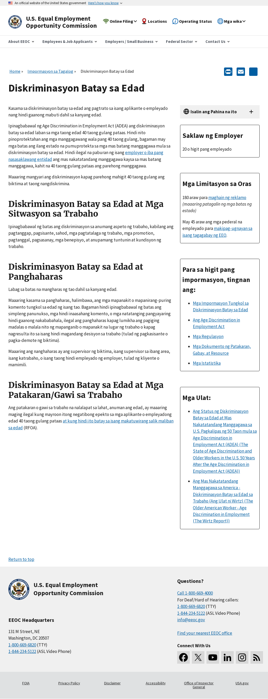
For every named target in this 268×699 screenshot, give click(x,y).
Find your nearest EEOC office (204, 633)
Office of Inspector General (199, 685)
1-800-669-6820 (22, 645)
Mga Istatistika (207, 363)
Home (14, 71)
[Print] (228, 71)
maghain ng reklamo (227, 197)
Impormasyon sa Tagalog (50, 71)
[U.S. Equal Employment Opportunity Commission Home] (58, 22)
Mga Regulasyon (208, 336)
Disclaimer (112, 683)
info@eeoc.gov (191, 620)
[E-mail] (240, 71)
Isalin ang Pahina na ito (214, 112)
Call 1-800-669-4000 (195, 593)
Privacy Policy (69, 683)
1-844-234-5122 (22, 651)
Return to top (21, 559)
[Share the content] (253, 71)
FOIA (26, 683)
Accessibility (156, 683)
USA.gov (242, 683)
